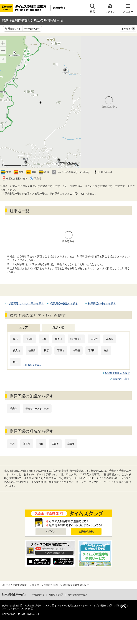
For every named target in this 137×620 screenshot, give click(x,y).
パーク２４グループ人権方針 (16, 609)
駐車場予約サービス (77, 594)
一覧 (33, 28)
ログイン (50, 531)
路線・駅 (58, 327)
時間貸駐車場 (38, 594)
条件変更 (128, 28)
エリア (23, 327)
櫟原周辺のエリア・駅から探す (26, 303)
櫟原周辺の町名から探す (102, 303)
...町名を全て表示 (32, 365)
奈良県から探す (121, 378)
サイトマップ (91, 605)
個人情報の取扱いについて (38, 605)
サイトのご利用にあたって (70, 605)
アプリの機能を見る (56, 553)
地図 (14, 28)
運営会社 (104, 605)
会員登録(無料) (86, 531)
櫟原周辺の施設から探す (64, 303)
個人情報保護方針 (10, 605)
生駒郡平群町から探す (117, 373)
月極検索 (58, 7)
